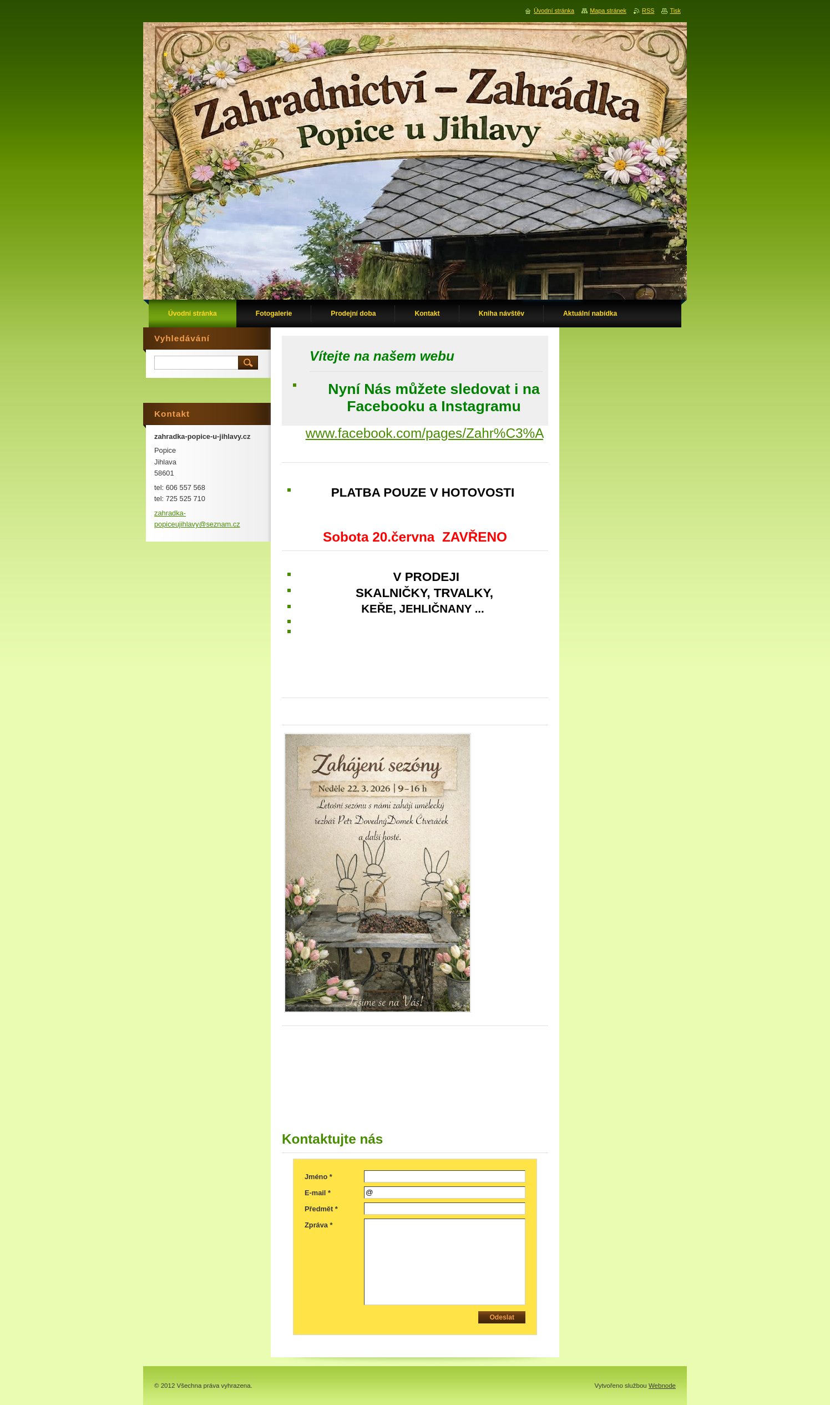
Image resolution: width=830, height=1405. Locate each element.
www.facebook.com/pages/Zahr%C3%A (424, 433)
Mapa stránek (608, 10)
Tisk (675, 10)
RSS (648, 10)
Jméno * (318, 1176)
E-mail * (318, 1193)
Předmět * (321, 1209)
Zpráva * (319, 1225)
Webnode (662, 1385)
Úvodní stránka (554, 10)
